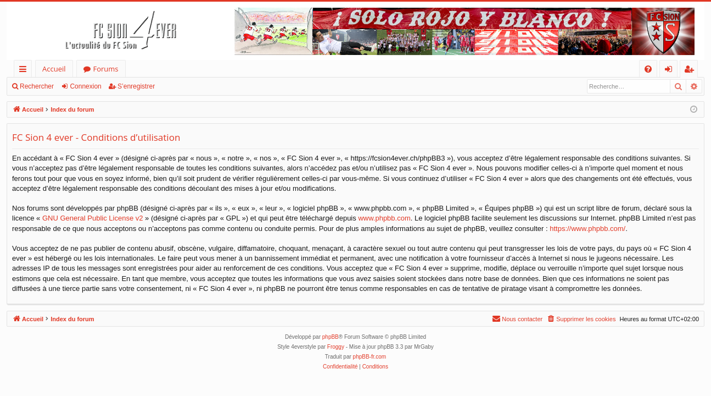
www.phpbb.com (384, 218)
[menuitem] (648, 69)
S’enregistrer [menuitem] (691, 71)
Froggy (335, 347)
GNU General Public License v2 (92, 218)
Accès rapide (25, 71)
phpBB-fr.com (370, 357)
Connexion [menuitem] (671, 71)
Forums (106, 69)
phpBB (330, 337)
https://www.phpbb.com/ (587, 228)
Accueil (54, 69)
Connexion (85, 86)
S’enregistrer (136, 86)
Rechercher (37, 86)
